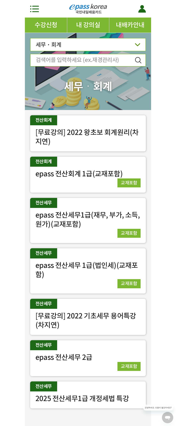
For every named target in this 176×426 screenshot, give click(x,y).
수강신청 (46, 25)
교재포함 (129, 183)
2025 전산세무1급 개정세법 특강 (82, 398)
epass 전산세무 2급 (63, 357)
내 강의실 (88, 25)
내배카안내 (130, 25)
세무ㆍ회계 (88, 46)
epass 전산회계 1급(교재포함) (79, 173)
